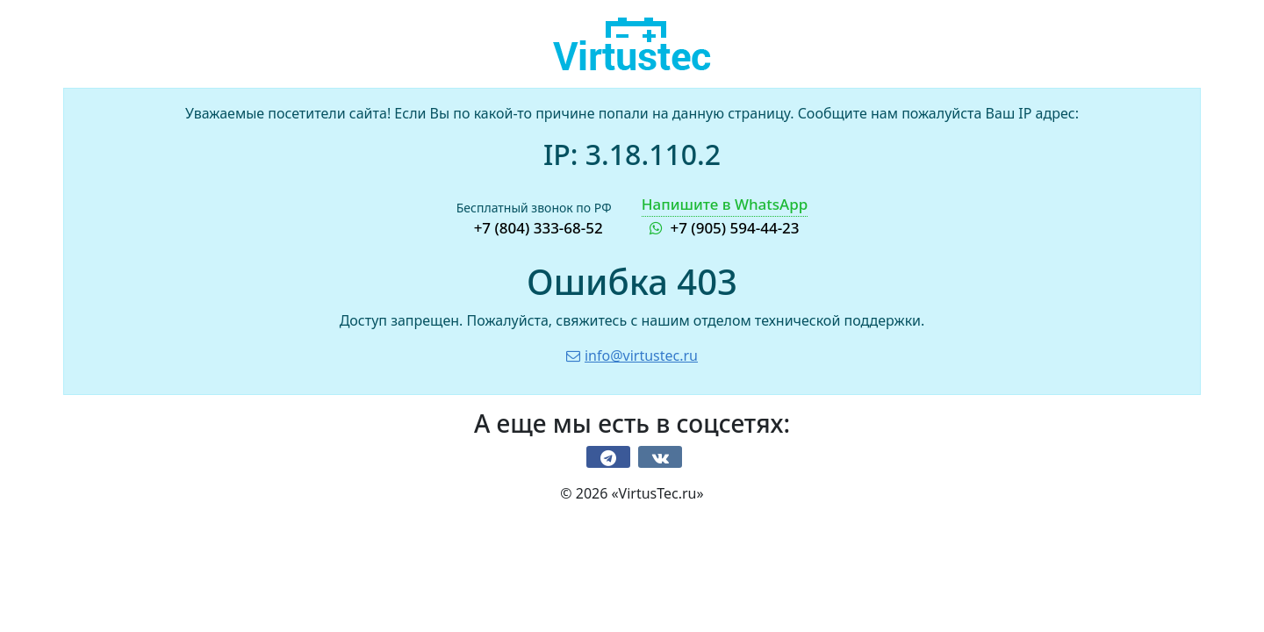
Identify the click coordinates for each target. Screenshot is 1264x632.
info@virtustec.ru (632, 355)
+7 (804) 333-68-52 (538, 228)
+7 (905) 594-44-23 (725, 215)
